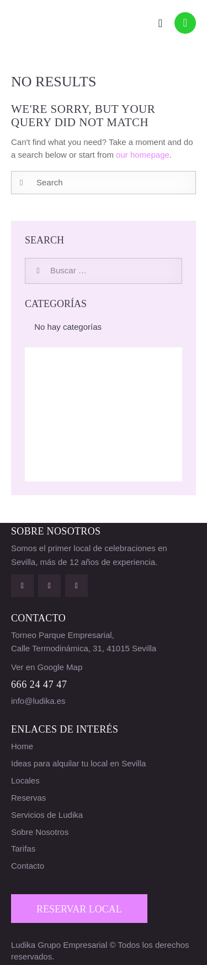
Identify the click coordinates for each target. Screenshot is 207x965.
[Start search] (21, 183)
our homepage (142, 154)
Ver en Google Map (46, 667)
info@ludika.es (38, 700)
